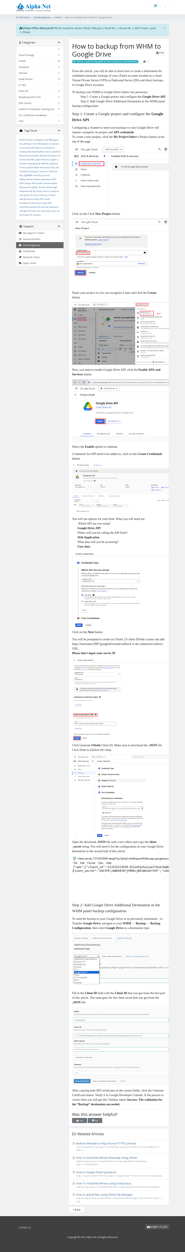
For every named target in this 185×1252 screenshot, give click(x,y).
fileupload (24, 191)
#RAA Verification (42, 167)
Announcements (29, 239)
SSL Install (23, 214)
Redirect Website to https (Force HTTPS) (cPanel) (119, 1147)
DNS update (37, 183)
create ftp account (41, 175)
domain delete (50, 183)
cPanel (57, 17)
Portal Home (23, 17)
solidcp (53, 211)
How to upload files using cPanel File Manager (119, 1198)
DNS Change (25, 183)
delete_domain (26, 179)
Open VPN (47, 203)
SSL (58, 211)
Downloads (27, 251)
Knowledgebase (42, 17)
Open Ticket (27, 263)
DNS (54, 179)
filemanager (51, 187)
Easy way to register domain (32, 187)
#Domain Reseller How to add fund (43, 151)
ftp (31, 191)
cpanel (28, 175)
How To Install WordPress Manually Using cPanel (119, 1161)
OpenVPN (23, 207)
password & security (38, 207)
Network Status (29, 257)
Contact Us (25, 1227)
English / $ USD (157, 1226)
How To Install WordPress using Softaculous (119, 1185)
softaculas (45, 211)
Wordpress (37, 215)
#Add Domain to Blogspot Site (33, 139)
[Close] (164, 28)
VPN (30, 215)
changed (34, 171)
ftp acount (37, 191)
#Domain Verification (29, 155)
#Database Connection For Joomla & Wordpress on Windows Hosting (39, 147)
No (95, 1120)
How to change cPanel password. (119, 1173)
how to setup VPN (35, 199)
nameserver (35, 203)
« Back (77, 1210)
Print (160, 52)
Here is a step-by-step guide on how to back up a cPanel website (39, 195)
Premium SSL (34, 211)
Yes (79, 1120)
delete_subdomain (43, 179)
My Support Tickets (31, 233)
